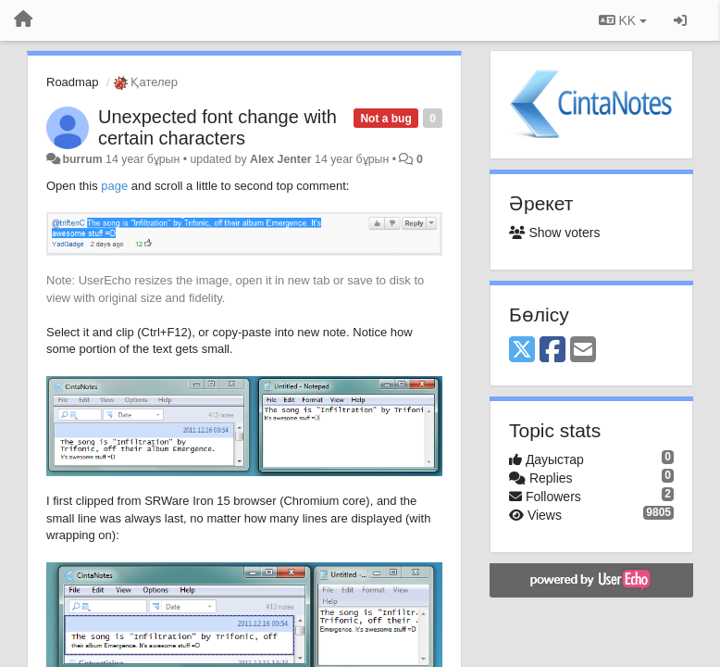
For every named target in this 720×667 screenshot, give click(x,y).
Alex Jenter (281, 159)
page (114, 186)
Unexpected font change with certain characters (217, 127)
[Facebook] (552, 350)
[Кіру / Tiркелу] (680, 20)
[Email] (583, 350)
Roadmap (72, 82)
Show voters (554, 232)
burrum (82, 159)
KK (623, 20)
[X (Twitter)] (522, 350)
